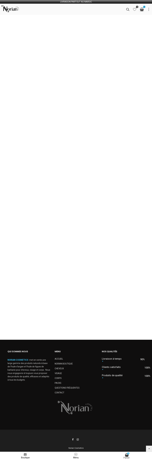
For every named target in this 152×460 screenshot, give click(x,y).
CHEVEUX (59, 368)
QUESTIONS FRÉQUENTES (67, 388)
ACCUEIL (59, 359)
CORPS (58, 378)
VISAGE (58, 373)
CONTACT (59, 392)
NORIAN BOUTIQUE (64, 363)
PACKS (58, 383)
